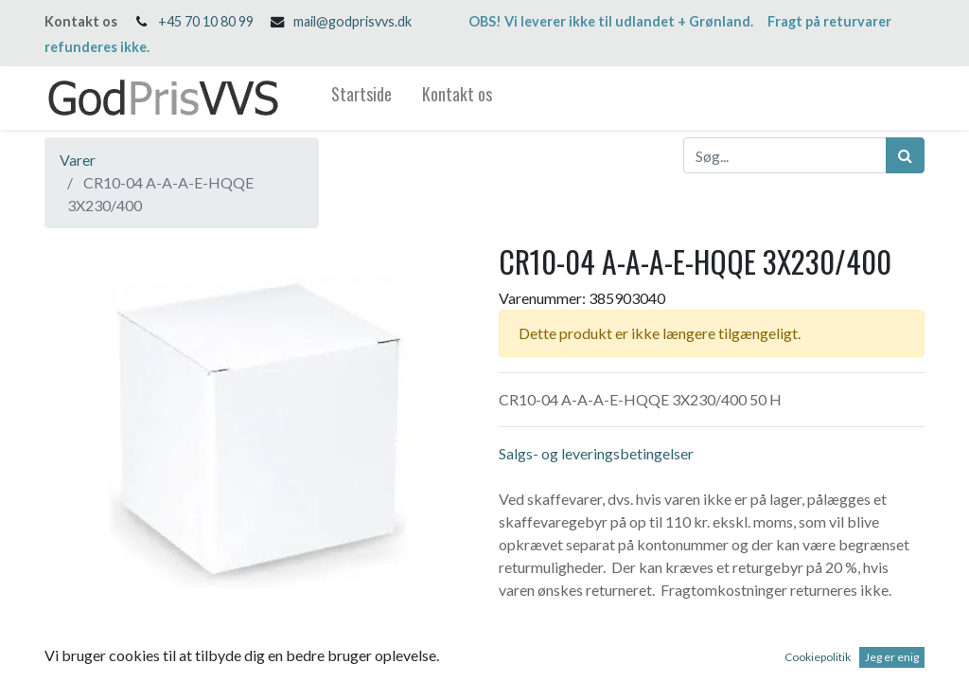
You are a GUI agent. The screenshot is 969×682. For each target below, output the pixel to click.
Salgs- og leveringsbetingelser (596, 453)
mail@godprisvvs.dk (352, 21)
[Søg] (905, 155)
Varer (78, 160)
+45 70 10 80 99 (206, 21)
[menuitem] (361, 98)
